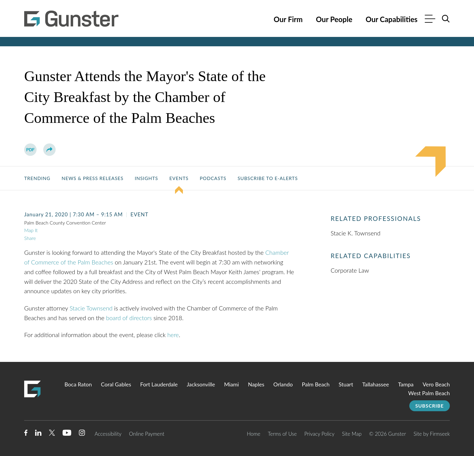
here (173, 334)
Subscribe (429, 405)
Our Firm (288, 19)
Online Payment (146, 434)
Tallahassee (375, 384)
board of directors (129, 317)
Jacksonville (201, 384)
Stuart (346, 384)
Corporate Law (350, 270)
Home (253, 434)
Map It (31, 230)
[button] (49, 149)
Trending (37, 178)
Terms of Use (282, 434)
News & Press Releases (93, 178)
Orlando (283, 384)
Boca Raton (78, 384)
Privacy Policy (319, 434)
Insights (146, 178)
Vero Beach (436, 384)
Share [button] (30, 238)
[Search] (446, 19)
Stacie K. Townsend (356, 233)
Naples (256, 384)
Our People (334, 19)
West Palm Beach (429, 393)
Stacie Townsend (91, 308)
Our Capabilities (391, 19)
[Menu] (430, 19)
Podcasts (213, 178)
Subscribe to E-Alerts (268, 178)
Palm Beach (316, 384)
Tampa (406, 384)
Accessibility (108, 434)
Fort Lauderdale (159, 384)
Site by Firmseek (432, 434)
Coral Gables (116, 384)
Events (178, 178)
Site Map (352, 434)
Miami (231, 384)
